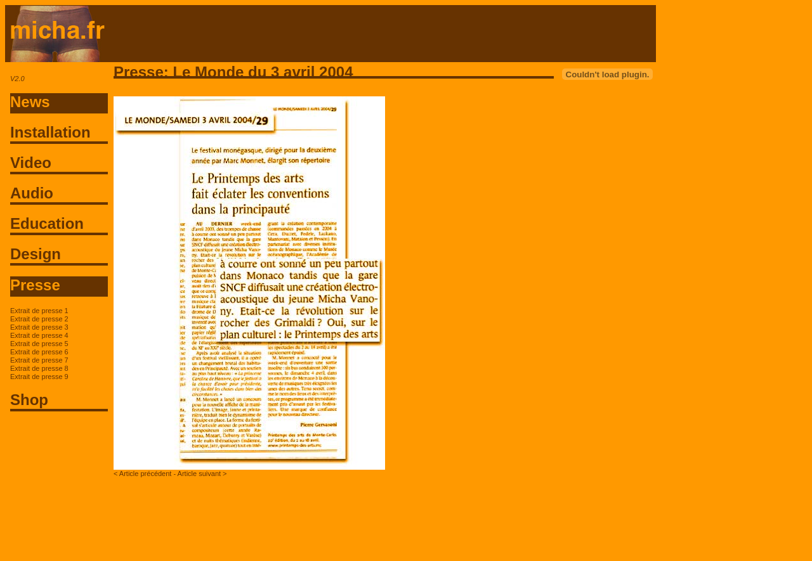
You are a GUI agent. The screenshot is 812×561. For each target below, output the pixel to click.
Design (35, 253)
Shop (29, 399)
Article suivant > (202, 473)
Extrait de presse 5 (39, 343)
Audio (31, 193)
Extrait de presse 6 (39, 352)
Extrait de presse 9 (39, 376)
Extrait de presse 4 (39, 335)
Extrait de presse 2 (39, 319)
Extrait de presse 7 (39, 360)
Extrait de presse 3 (39, 327)
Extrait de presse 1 (39, 310)
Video (30, 162)
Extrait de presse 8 (39, 368)
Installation (50, 132)
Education (47, 223)
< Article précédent (142, 473)
